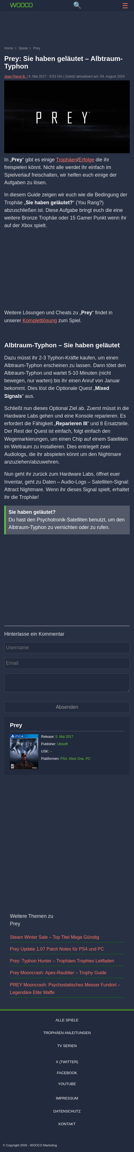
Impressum (67, 1098)
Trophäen (66, 160)
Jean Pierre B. (15, 76)
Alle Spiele (67, 1020)
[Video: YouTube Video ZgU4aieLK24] (67, 572)
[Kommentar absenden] (67, 707)
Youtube (67, 1084)
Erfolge (86, 160)
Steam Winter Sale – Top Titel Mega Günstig (54, 937)
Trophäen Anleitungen (67, 1033)
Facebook (67, 1073)
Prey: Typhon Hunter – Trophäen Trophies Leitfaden (62, 960)
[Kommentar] (67, 682)
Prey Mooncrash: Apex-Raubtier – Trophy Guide (58, 972)
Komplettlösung (40, 320)
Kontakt (66, 1124)
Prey (16, 725)
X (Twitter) (67, 1062)
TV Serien (67, 1046)
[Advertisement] (67, 29)
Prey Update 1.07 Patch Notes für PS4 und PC (57, 949)
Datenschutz (67, 1111)
